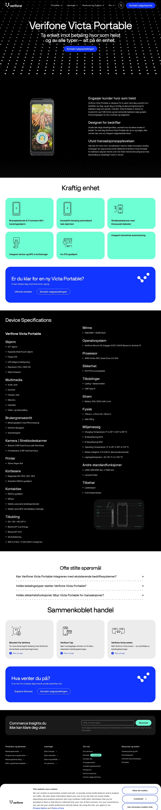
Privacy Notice (40, 798)
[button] (56, 5)
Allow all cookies (140, 780)
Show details (39, 805)
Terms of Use (57, 798)
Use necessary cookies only (140, 797)
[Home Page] (13, 5)
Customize (140, 789)
